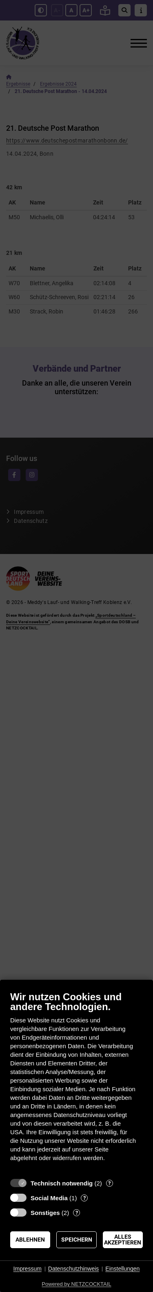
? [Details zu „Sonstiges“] (76, 1213)
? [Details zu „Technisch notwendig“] (109, 1183)
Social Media (49, 1197)
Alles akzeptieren (122, 1239)
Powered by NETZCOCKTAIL (76, 1284)
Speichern (76, 1239)
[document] (76, 1082)
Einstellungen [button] (122, 1268)
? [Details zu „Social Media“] (84, 1198)
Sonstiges (45, 1212)
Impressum (27, 1268)
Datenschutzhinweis (73, 1268)
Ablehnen (30, 1239)
